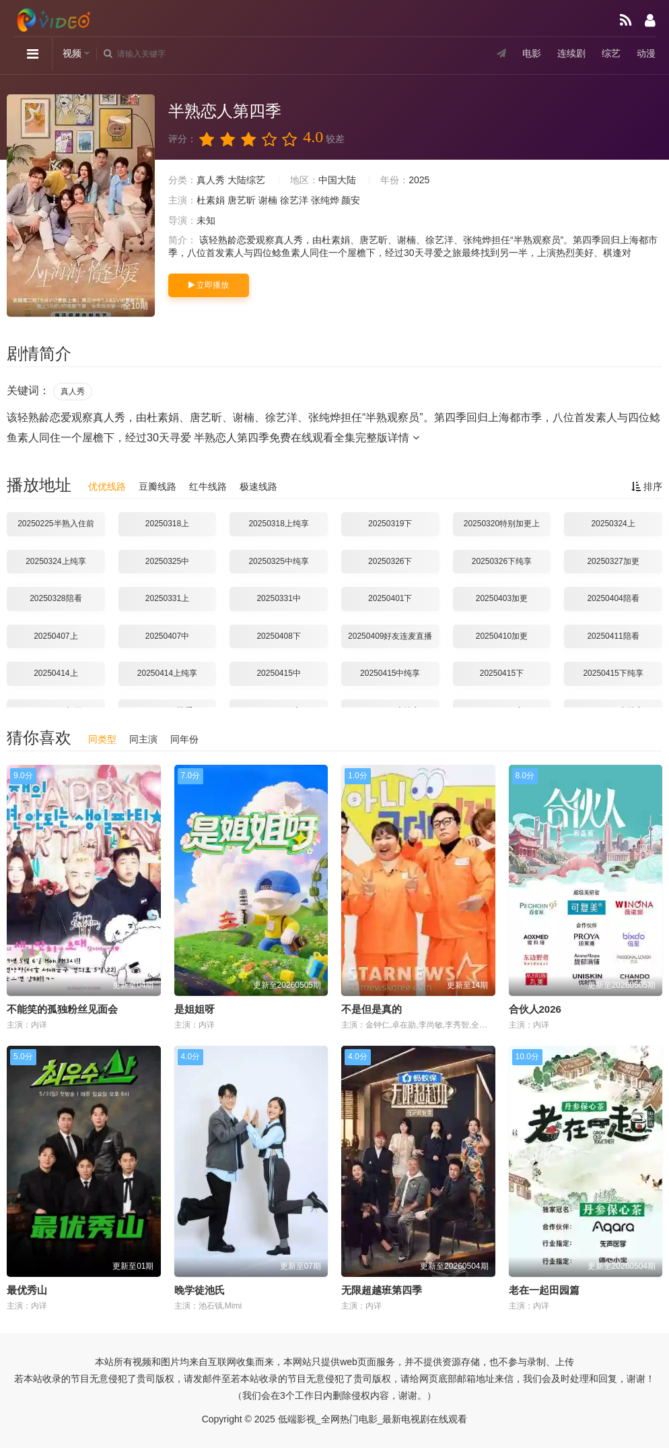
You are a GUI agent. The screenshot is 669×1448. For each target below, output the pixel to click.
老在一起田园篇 (544, 1290)
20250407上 (55, 636)
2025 (419, 180)
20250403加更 (502, 598)
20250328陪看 (55, 598)
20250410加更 (502, 636)
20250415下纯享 (613, 673)
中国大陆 (337, 180)
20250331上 (167, 598)
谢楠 (267, 200)
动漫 (646, 53)
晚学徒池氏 (199, 1290)
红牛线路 (208, 486)
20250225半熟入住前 (55, 523)
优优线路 (107, 486)
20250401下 (390, 598)
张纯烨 (325, 200)
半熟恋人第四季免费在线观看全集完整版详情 (306, 437)
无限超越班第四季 (381, 1290)
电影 (531, 53)
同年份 (184, 739)
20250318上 (167, 523)
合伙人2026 (535, 1009)
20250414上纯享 (167, 673)
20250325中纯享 (278, 561)
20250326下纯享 (502, 561)
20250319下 (390, 523)
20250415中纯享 (390, 673)
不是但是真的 (371, 1009)
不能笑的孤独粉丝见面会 (62, 1009)
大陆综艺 (246, 180)
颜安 (350, 200)
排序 (646, 486)
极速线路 (258, 486)
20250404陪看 (613, 598)
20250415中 (278, 673)
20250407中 (167, 636)
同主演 (143, 739)
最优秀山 (27, 1290)
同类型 (102, 739)
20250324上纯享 (55, 561)
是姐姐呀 (194, 1009)
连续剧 (571, 53)
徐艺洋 (294, 200)
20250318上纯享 (278, 523)
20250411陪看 (613, 636)
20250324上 (613, 523)
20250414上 (55, 673)
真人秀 (211, 180)
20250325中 (167, 561)
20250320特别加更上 (502, 523)
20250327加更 (613, 561)
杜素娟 (211, 200)
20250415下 (502, 673)
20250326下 (390, 561)
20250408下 (278, 636)
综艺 (611, 53)
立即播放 (208, 285)
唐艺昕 (241, 200)
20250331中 (278, 598)
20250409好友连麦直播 (390, 636)
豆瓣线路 (157, 486)
